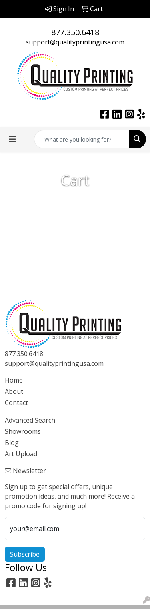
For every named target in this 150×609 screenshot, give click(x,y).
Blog (12, 442)
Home (14, 380)
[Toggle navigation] (12, 139)
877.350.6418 (75, 32)
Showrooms (23, 431)
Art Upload (21, 453)
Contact (16, 402)
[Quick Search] (81, 139)
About (14, 391)
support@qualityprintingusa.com (75, 42)
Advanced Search (30, 420)
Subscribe (25, 554)
